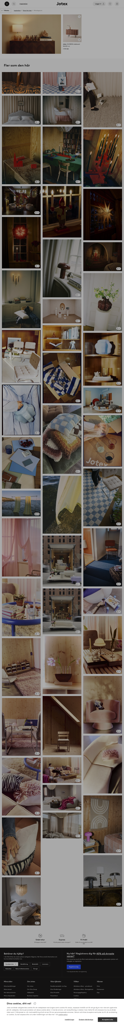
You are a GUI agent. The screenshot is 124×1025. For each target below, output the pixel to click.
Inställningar (69, 1019)
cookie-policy (62, 1014)
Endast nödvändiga (86, 1019)
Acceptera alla (107, 1019)
